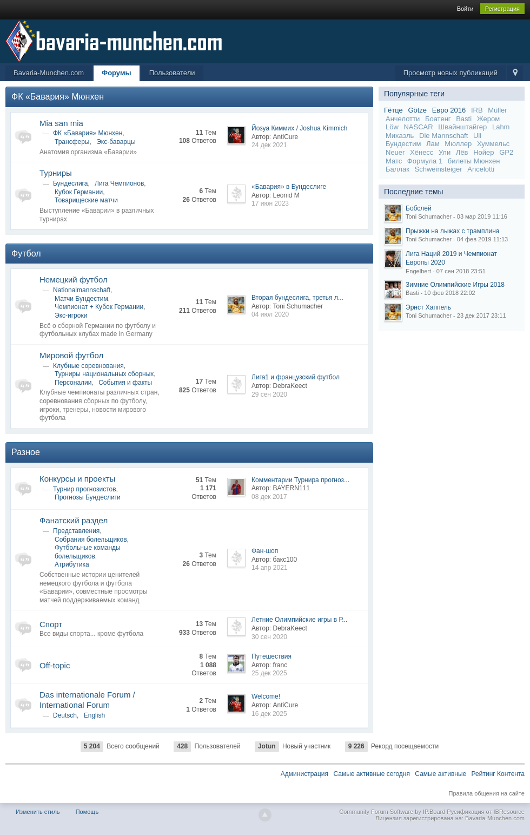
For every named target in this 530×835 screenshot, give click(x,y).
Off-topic (54, 665)
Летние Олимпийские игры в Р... (299, 619)
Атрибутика (72, 564)
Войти (465, 8)
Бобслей (419, 208)
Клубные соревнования (88, 366)
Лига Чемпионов (119, 183)
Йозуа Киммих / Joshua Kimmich (299, 128)
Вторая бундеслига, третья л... (297, 297)
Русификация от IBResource (485, 811)
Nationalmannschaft (81, 290)
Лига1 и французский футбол (295, 377)
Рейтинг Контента (498, 774)
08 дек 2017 (269, 497)
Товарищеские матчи (86, 200)
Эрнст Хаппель (428, 307)
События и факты (125, 382)
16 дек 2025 (269, 714)
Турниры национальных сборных (104, 374)
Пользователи (172, 73)
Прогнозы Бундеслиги (88, 497)
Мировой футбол (71, 355)
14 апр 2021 (269, 567)
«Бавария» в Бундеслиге (288, 186)
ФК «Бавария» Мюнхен (57, 96)
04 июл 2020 (270, 314)
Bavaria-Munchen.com (49, 73)
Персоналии (73, 382)
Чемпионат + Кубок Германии (99, 307)
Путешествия (271, 656)
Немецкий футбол (73, 279)
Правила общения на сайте (487, 793)
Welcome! (265, 696)
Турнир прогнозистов (84, 489)
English (94, 715)
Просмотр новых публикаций (450, 73)
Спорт (50, 624)
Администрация (304, 774)
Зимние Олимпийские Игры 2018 (455, 284)
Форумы (116, 73)
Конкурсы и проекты (77, 478)
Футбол (26, 253)
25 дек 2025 (269, 673)
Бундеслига (70, 183)
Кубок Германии (79, 192)
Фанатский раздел (73, 520)
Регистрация (502, 8)
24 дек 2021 (269, 145)
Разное (25, 452)
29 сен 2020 (269, 394)
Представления (76, 531)
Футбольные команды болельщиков (88, 552)
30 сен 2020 (269, 637)
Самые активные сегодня (371, 774)
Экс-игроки (71, 315)
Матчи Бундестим (81, 299)
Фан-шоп (264, 551)
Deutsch (65, 715)
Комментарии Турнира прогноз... (300, 480)
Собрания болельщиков (91, 539)
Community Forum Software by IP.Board (392, 811)
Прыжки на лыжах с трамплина (452, 231)
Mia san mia (61, 123)
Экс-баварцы (115, 142)
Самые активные (440, 774)
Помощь (87, 811)
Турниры (55, 172)
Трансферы (72, 142)
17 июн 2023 (270, 203)
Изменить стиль (38, 811)
